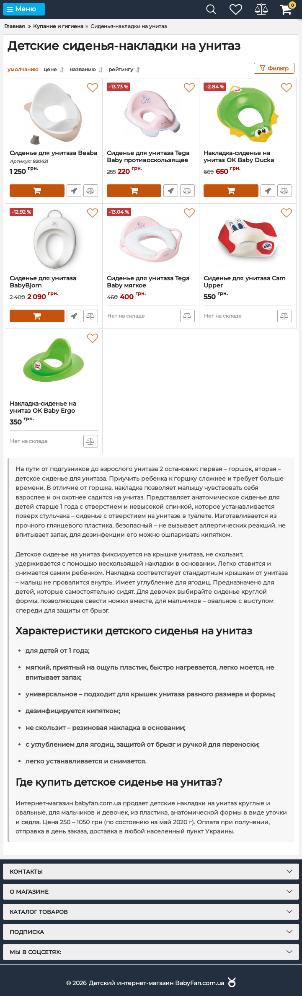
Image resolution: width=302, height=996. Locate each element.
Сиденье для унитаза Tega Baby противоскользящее (151, 160)
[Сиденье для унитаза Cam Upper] (248, 239)
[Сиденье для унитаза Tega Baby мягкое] (151, 239)
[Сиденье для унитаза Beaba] (54, 114)
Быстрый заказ (74, 190)
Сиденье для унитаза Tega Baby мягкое (151, 286)
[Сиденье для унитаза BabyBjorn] (54, 239)
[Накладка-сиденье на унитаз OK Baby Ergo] (54, 364)
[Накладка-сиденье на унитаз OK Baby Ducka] (248, 114)
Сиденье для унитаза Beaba (54, 157)
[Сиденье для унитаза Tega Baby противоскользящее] (151, 114)
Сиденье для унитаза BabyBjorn (54, 286)
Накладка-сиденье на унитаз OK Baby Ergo (54, 411)
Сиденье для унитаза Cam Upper (248, 286)
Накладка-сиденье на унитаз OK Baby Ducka (248, 160)
